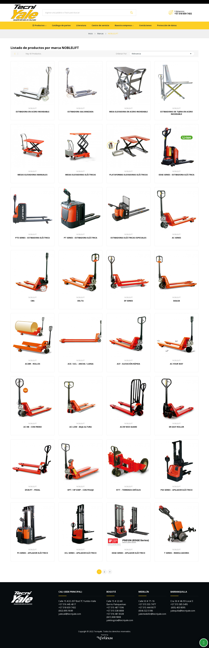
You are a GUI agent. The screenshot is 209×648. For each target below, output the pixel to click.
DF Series (128, 301)
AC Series (176, 238)
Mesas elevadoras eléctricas (80, 175)
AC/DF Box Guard (128, 427)
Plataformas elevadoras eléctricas (128, 175)
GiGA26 (176, 301)
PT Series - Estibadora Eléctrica (80, 238)
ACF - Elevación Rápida (128, 364)
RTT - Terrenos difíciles (128, 490)
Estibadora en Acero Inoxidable (32, 111)
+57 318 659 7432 (183, 13)
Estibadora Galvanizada (80, 111)
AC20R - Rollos (32, 364)
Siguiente (110, 572)
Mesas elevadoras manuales (32, 175)
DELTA (80, 301)
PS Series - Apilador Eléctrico (32, 553)
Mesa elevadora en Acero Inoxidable (128, 111)
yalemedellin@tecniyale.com (152, 613)
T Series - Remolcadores (176, 553)
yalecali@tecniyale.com (70, 613)
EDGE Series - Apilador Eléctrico (128, 553)
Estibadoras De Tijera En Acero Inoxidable (176, 112)
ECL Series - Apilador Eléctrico (81, 553)
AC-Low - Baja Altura (80, 427)
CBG (32, 301)
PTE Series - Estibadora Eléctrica (32, 238)
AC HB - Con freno (32, 427)
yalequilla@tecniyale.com (182, 610)
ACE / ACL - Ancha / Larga (80, 364)
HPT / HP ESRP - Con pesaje (80, 490)
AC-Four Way (176, 364)
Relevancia (162, 53)
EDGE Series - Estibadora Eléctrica (176, 175)
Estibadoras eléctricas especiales (128, 238)
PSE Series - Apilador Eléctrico (176, 490)
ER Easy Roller (176, 427)
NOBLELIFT (33, 108)
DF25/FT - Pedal (32, 490)
